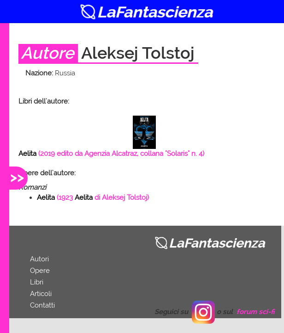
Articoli (41, 294)
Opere (40, 270)
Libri (36, 282)
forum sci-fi (256, 312)
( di (93, 197)
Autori (39, 259)
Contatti (42, 305)
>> (17, 177)
